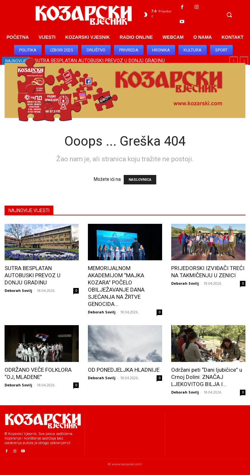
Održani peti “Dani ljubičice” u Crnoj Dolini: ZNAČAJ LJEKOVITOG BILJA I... (206, 377)
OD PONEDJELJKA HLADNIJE (124, 370)
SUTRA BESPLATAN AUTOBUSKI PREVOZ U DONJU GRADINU (33, 275)
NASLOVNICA (140, 180)
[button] (229, 14)
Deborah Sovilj (18, 290)
